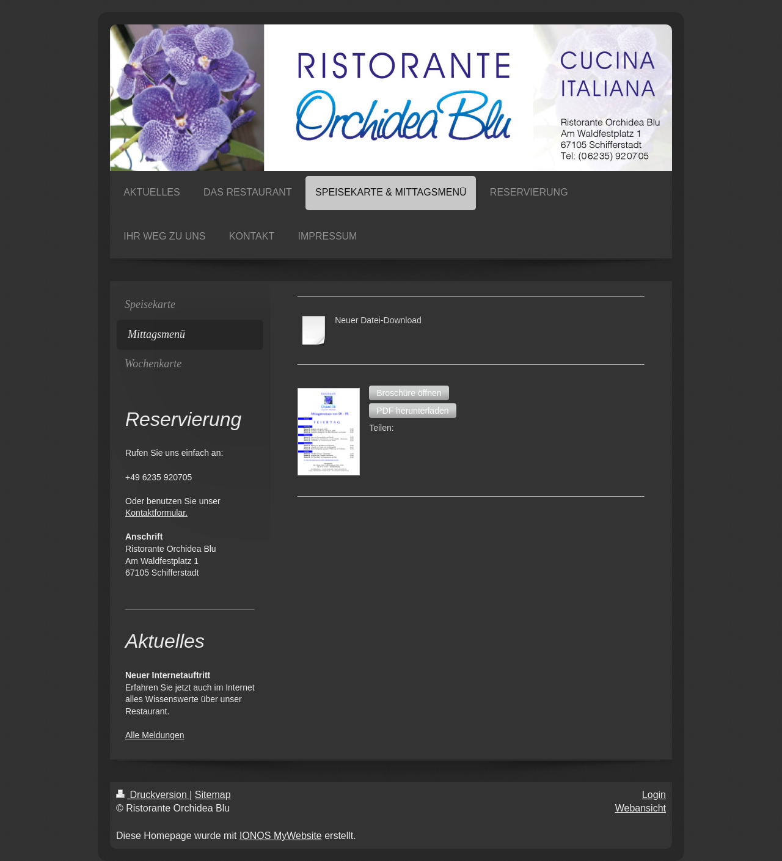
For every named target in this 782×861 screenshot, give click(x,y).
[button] (408, 393)
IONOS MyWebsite (280, 835)
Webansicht (640, 808)
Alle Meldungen (155, 735)
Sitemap (213, 795)
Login (654, 795)
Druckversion (152, 795)
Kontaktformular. (156, 513)
